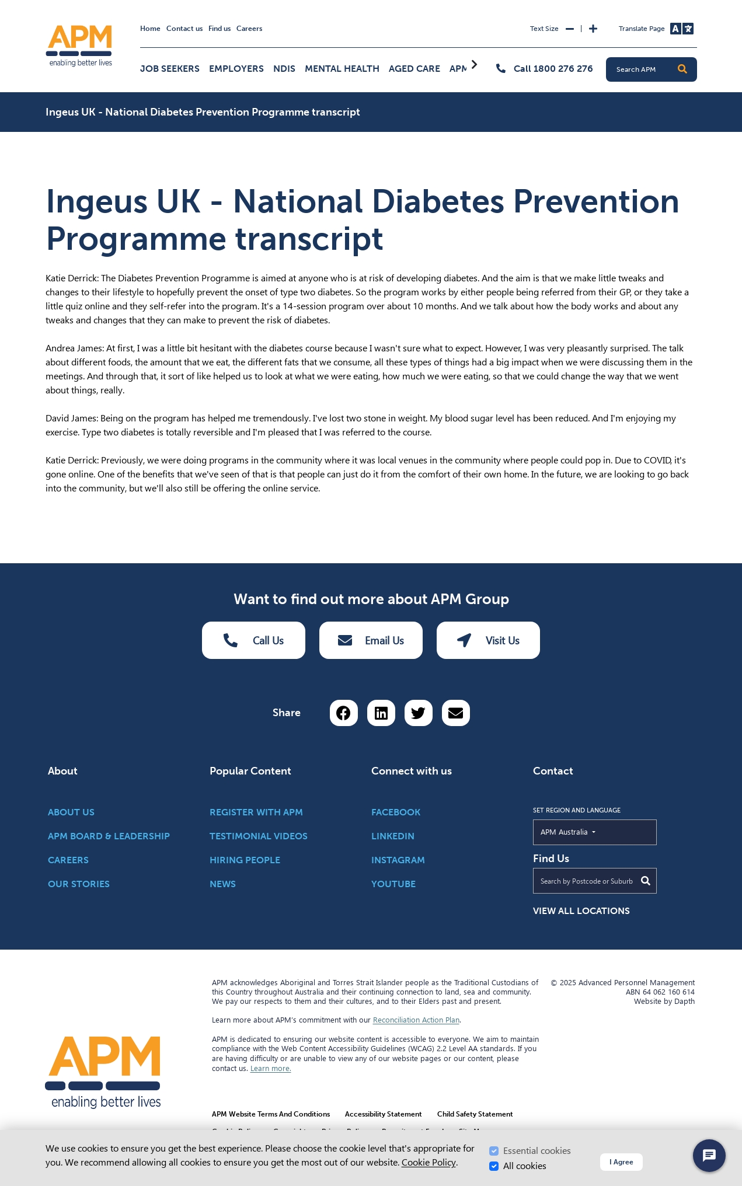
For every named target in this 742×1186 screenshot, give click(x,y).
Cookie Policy (429, 1162)
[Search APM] (656, 69)
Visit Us (488, 640)
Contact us (184, 29)
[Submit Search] (646, 881)
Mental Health (342, 68)
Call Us (254, 640)
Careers (249, 29)
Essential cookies (537, 1150)
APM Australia (591, 831)
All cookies (524, 1165)
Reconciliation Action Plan (416, 1019)
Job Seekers (170, 68)
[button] (682, 69)
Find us (219, 29)
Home (150, 29)
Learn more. (270, 1068)
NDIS (284, 68)
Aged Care (414, 68)
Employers (236, 68)
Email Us (371, 640)
